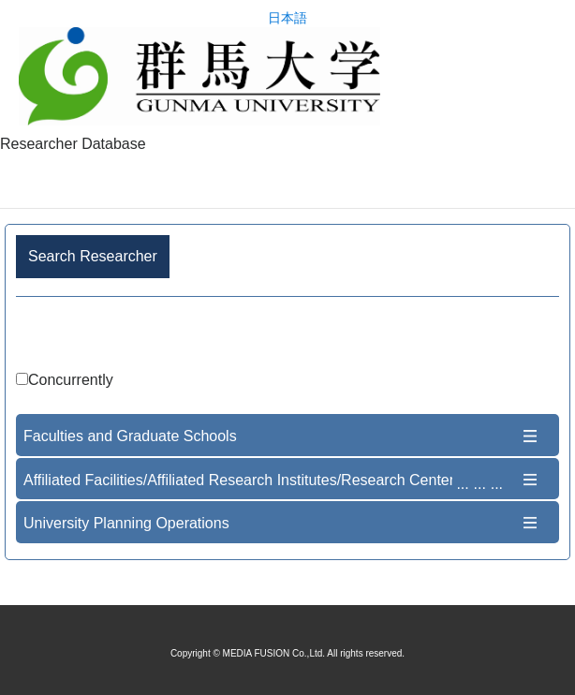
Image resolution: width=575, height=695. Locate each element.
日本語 (287, 18)
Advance (287, 336)
